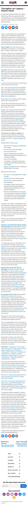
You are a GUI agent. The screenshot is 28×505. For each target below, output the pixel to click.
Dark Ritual (17, 308)
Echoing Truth (5, 352)
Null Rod (16, 188)
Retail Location (13, 470)
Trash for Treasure (14, 271)
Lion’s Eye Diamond (15, 309)
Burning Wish (4, 294)
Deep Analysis (7, 226)
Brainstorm (4, 224)
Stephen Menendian (6, 331)
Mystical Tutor (5, 267)
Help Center (11, 473)
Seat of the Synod (6, 348)
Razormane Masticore (16, 357)
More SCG (11, 467)
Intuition (24, 224)
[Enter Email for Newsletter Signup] (11, 486)
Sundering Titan (6, 359)
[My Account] (26, 2)
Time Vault (19, 62)
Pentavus (13, 359)
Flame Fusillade (5, 47)
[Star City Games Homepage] (14, 2)
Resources (11, 463)
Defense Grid (21, 352)
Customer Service (13, 476)
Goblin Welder (4, 271)
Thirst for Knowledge (18, 276)
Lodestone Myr (18, 118)
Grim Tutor (13, 294)
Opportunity (7, 250)
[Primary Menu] (2, 2)
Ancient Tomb (9, 350)
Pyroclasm (13, 352)
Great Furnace (16, 348)
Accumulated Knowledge (14, 224)
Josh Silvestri (5, 24)
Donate (3, 140)
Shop (9, 453)
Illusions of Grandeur (18, 138)
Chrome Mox (13, 347)
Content (10, 460)
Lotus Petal (23, 308)
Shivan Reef (18, 350)
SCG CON (10, 457)
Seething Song (4, 309)
